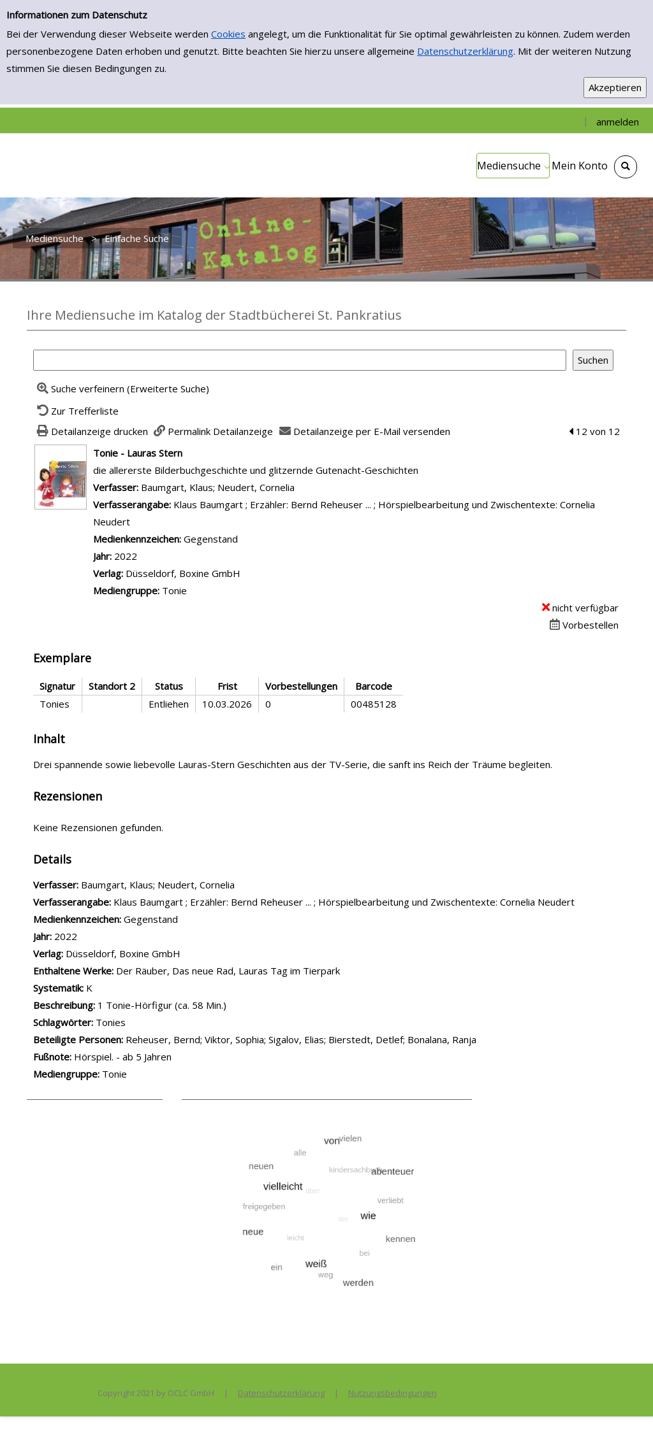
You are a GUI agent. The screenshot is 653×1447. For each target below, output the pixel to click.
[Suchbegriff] (299, 360)
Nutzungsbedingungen (392, 1393)
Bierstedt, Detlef (365, 1039)
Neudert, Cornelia (256, 487)
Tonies (111, 1022)
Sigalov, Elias (296, 1039)
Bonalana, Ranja (441, 1039)
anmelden (617, 121)
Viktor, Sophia (234, 1039)
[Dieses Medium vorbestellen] (582, 624)
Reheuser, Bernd (163, 1039)
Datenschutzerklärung (465, 51)
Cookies (228, 33)
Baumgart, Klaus (177, 487)
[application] (513, 165)
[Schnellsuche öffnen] (625, 166)
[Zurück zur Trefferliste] (76, 410)
